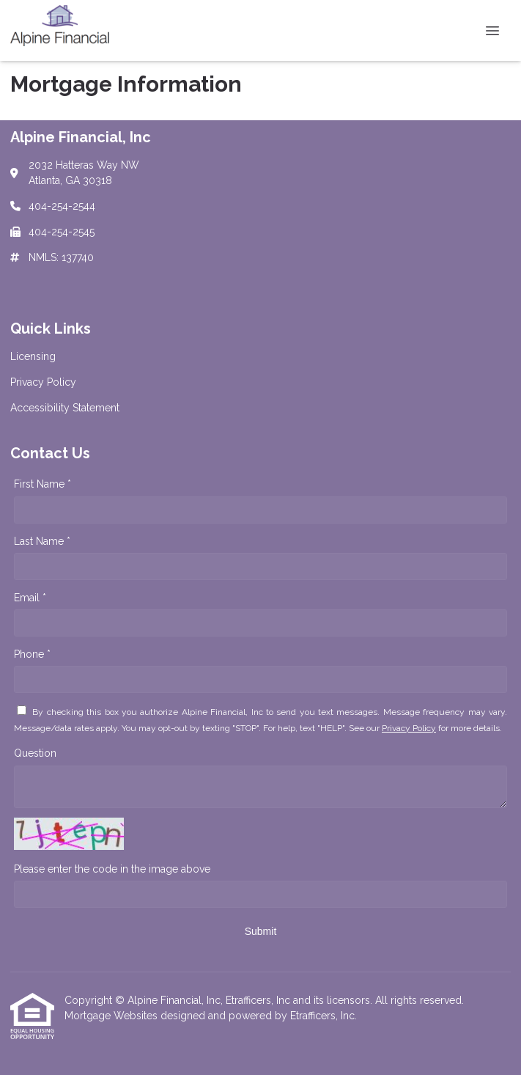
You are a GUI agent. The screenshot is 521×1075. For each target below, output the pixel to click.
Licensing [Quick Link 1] (33, 356)
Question (35, 753)
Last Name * (42, 541)
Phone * (32, 654)
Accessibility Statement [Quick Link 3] (64, 408)
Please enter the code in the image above (112, 869)
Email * (30, 597)
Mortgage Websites (112, 1015)
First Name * (42, 484)
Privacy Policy (409, 728)
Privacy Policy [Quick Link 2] (43, 382)
